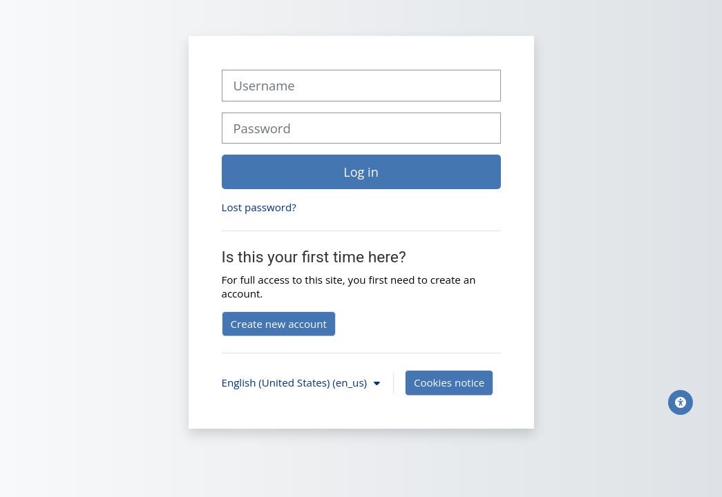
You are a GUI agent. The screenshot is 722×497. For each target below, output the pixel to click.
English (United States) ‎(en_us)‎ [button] (296, 382)
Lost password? (259, 207)
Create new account (279, 324)
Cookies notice (449, 382)
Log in (361, 172)
